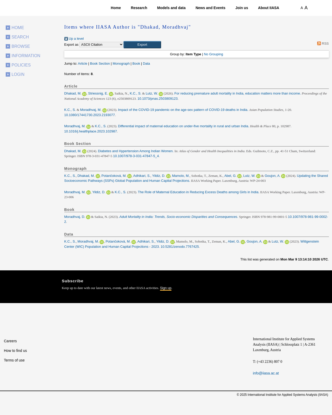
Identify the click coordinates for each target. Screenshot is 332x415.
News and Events (210, 8)
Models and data (171, 8)
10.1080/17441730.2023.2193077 (89, 115)
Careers (10, 341)
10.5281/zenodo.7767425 (180, 247)
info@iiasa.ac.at (266, 373)
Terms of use (14, 360)
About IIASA (268, 8)
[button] (142, 44)
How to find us (15, 351)
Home (116, 8)
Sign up (165, 288)
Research (139, 8)
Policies (21, 65)
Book (136, 63)
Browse (21, 46)
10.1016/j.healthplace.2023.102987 (90, 131)
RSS (322, 43)
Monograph (121, 63)
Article (82, 63)
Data (146, 63)
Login (18, 74)
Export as (71, 44)
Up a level (74, 39)
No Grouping (213, 54)
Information (26, 55)
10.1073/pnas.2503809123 (157, 99)
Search (20, 37)
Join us (241, 8)
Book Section (100, 63)
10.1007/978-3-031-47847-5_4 (136, 156)
